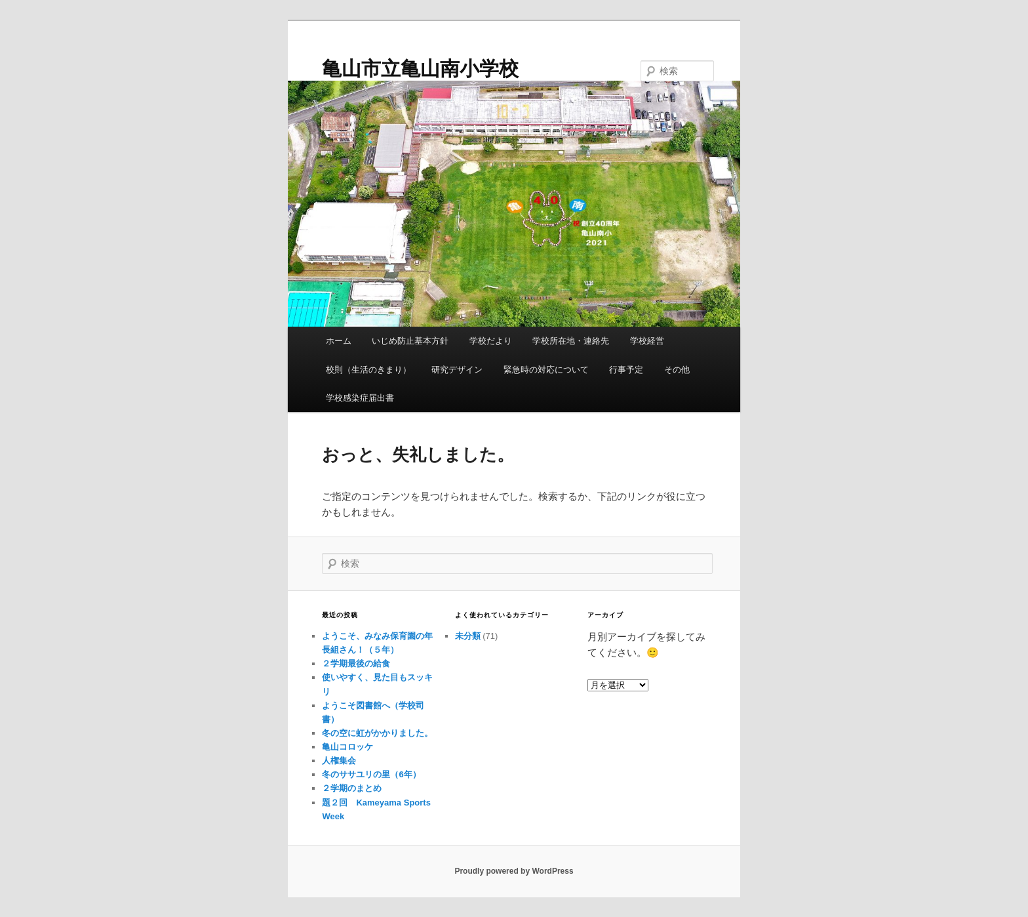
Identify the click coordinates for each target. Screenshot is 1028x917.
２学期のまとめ (352, 788)
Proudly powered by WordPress (513, 871)
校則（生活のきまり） (368, 370)
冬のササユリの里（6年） (371, 774)
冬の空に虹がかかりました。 (377, 733)
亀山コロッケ (347, 747)
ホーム (338, 341)
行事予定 (626, 370)
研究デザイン (457, 370)
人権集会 (339, 760)
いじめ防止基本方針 (410, 341)
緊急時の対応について (546, 370)
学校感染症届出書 (360, 398)
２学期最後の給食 (356, 663)
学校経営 (647, 341)
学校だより (490, 341)
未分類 (468, 636)
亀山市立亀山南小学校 (420, 68)
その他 (677, 370)
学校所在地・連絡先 (570, 341)
